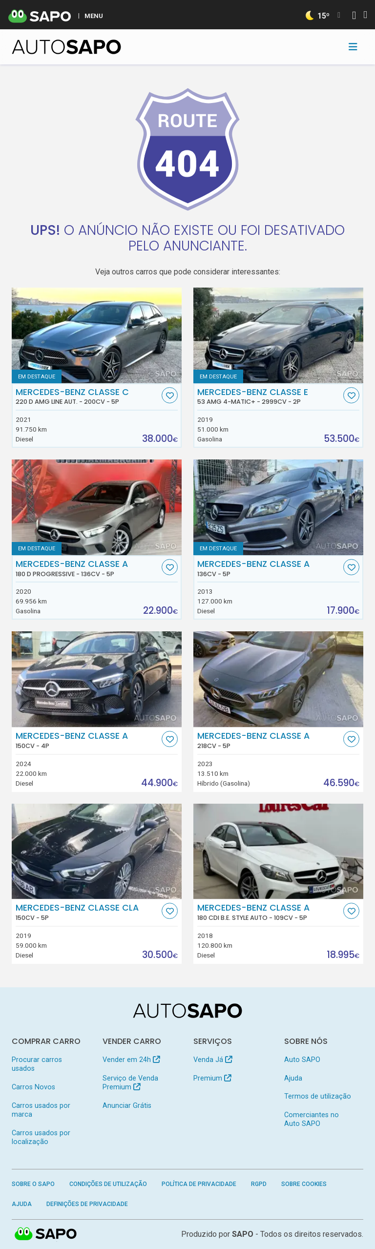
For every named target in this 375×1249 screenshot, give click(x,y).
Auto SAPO (302, 1060)
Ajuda (293, 1078)
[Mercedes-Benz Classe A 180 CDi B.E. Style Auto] (278, 851)
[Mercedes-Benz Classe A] (278, 507)
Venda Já (212, 1060)
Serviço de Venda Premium (130, 1082)
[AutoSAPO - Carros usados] (66, 47)
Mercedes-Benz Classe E (269, 396)
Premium (212, 1078)
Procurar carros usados (37, 1064)
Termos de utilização (317, 1096)
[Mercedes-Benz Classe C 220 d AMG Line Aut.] (97, 335)
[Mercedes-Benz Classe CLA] (97, 851)
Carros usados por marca (41, 1110)
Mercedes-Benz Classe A (88, 568)
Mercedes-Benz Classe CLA (88, 912)
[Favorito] (170, 395)
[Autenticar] (354, 16)
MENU (93, 15)
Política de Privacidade (199, 1184)
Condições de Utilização (108, 1184)
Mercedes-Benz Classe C (88, 396)
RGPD (259, 1184)
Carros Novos (33, 1087)
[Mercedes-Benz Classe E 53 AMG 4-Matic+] (278, 335)
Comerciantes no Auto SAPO (311, 1119)
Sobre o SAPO (33, 1184)
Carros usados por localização (41, 1137)
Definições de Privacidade (87, 1204)
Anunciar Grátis (127, 1106)
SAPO (242, 1234)
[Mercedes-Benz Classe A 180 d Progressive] (97, 507)
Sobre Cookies (304, 1184)
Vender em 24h (131, 1060)
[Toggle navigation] (353, 47)
